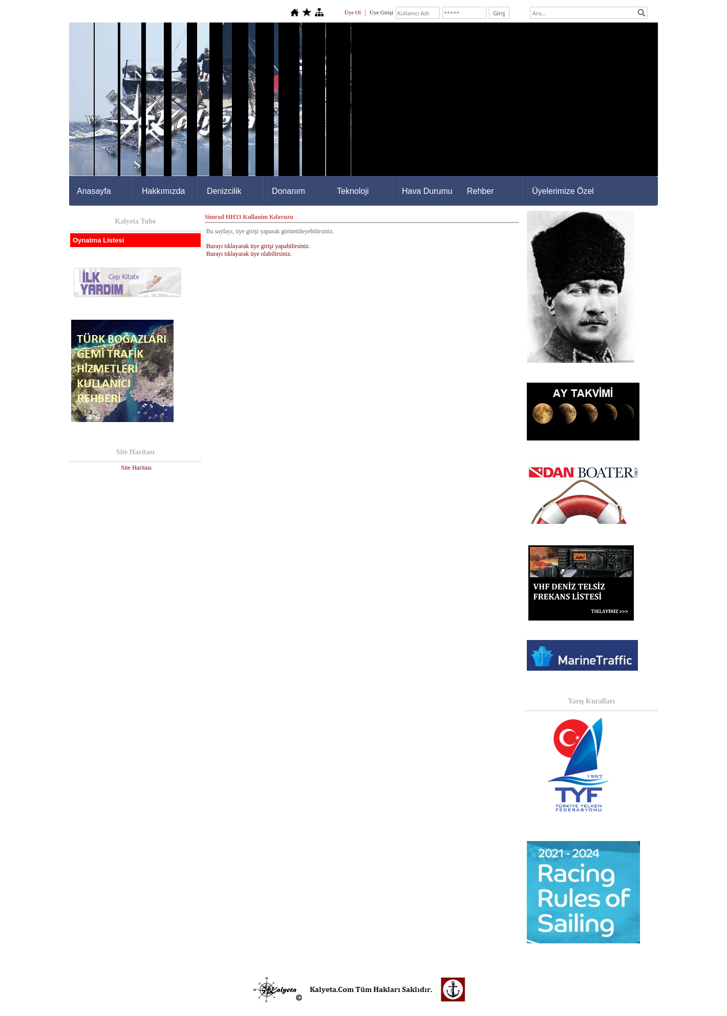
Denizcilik (224, 191)
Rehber (480, 191)
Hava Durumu (427, 191)
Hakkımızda (163, 191)
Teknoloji (353, 191)
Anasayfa (94, 191)
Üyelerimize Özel (563, 191)
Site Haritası (136, 467)
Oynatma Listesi (98, 240)
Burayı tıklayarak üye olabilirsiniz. (249, 253)
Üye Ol (353, 12)
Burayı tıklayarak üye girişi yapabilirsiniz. (258, 246)
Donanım (288, 191)
